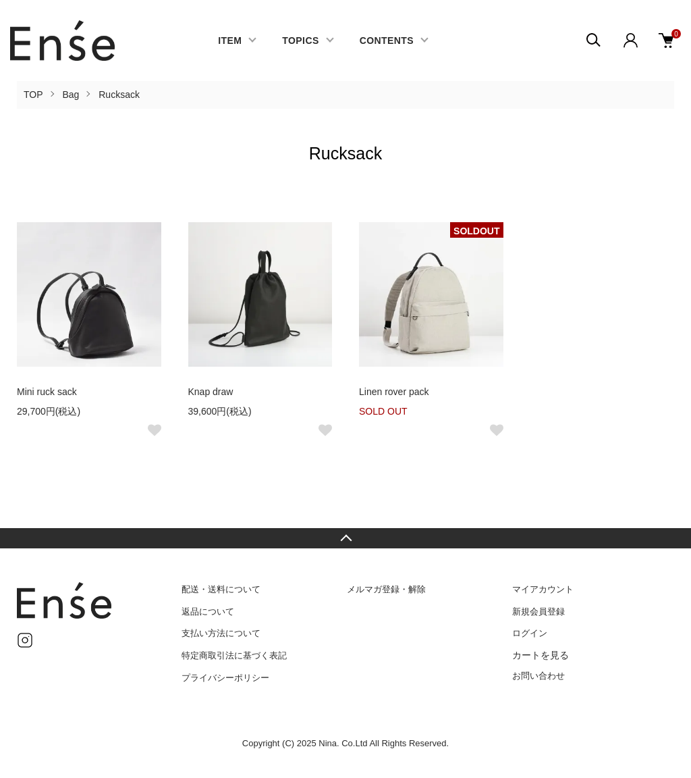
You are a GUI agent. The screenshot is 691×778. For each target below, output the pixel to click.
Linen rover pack (394, 391)
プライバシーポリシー (225, 678)
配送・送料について (221, 589)
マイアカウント (543, 589)
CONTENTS (387, 40)
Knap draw (210, 391)
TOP (33, 94)
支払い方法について (221, 633)
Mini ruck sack (47, 391)
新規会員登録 (538, 611)
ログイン (529, 633)
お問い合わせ (538, 676)
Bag (70, 94)
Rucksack (119, 94)
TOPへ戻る (345, 538)
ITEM (230, 40)
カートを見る (540, 655)
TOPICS (300, 40)
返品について (208, 611)
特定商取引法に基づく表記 (234, 655)
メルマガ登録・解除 (386, 589)
